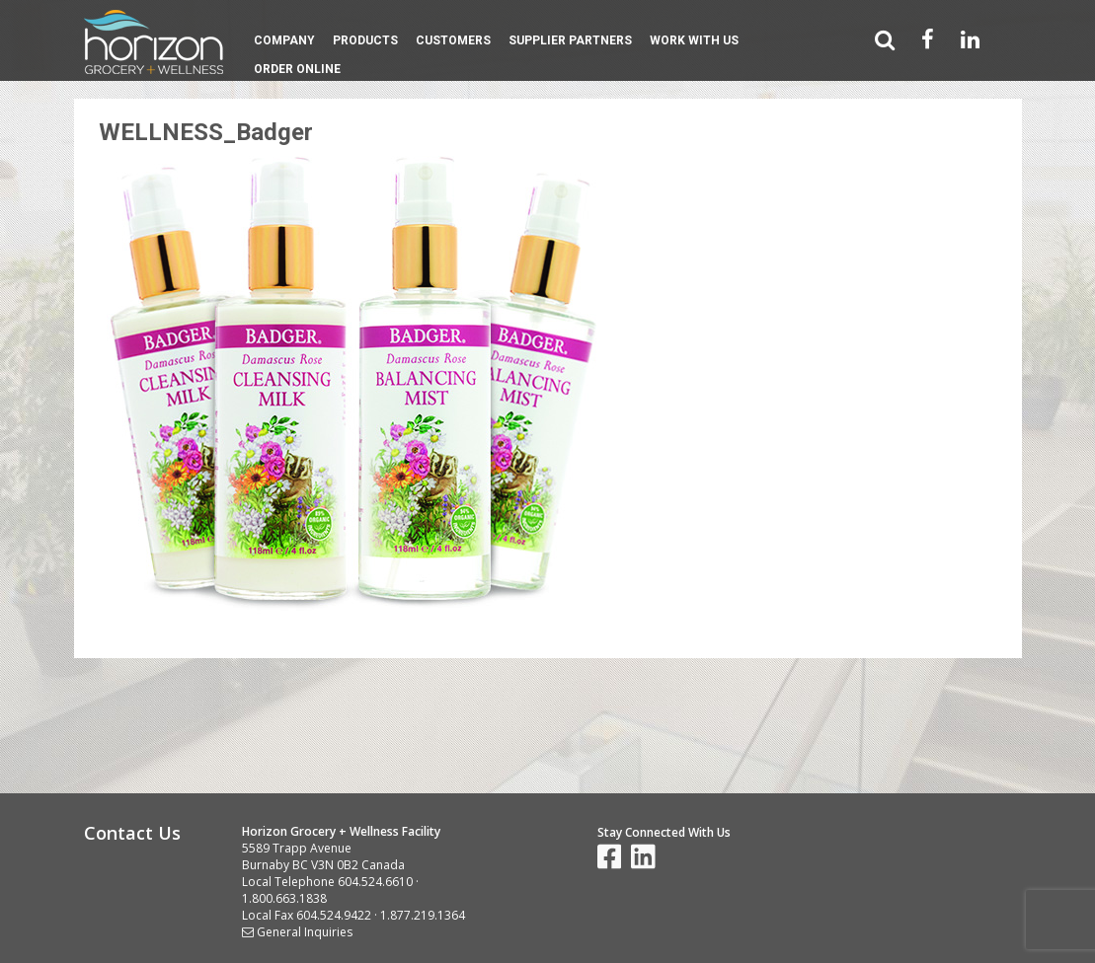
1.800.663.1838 (284, 898)
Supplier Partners (570, 40)
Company (284, 40)
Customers (453, 40)
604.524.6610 (375, 881)
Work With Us (694, 40)
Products (365, 40)
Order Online (297, 69)
